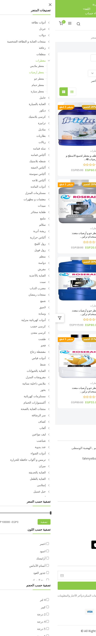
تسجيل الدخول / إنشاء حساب (48, 13)
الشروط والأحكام (80, 528)
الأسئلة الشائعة (81, 509)
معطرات (86, 150)
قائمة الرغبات (65, 9)
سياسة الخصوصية (80, 522)
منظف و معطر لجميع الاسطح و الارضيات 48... (27, 157)
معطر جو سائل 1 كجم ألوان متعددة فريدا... (71, 157)
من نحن (85, 515)
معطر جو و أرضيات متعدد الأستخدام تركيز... (77, 234)
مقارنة (41, 4)
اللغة (31, 9)
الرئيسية (52, 37)
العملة (47, 9)
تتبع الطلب (54, 4)
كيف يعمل (84, 534)
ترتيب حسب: (48, 66)
